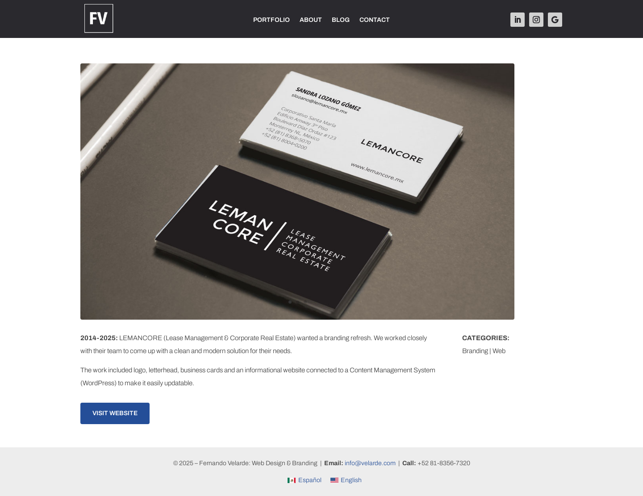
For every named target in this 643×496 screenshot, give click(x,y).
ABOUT (311, 20)
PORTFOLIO (271, 20)
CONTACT (374, 20)
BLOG (341, 20)
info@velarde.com (370, 463)
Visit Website (115, 413)
